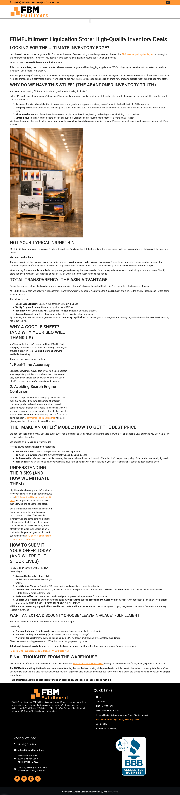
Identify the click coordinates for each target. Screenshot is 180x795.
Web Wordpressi (111, 792)
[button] (90, 21)
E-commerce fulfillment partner (40, 418)
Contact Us (101, 724)
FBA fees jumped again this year (138, 54)
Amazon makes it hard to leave (88, 663)
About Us (100, 701)
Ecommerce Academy (106, 728)
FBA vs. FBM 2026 (104, 706)
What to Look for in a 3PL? (108, 710)
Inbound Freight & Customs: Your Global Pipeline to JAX (122, 715)
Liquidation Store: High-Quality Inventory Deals (117, 719)
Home (99, 697)
